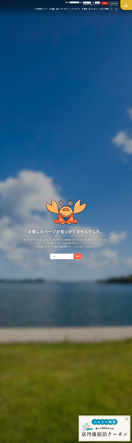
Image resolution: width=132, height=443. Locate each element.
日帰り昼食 (114, 3)
